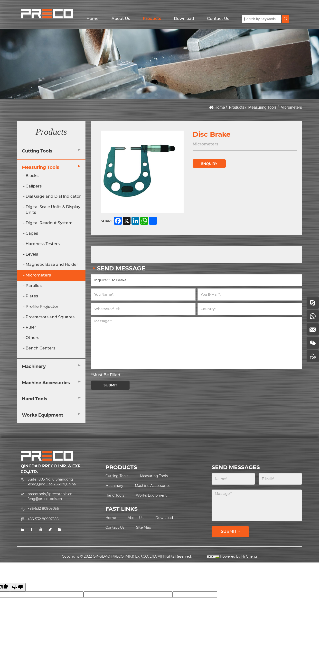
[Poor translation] (18, 587)
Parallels (34, 285)
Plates (32, 296)
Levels (32, 254)
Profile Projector (42, 306)
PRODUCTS (121, 467)
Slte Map (143, 527)
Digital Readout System (49, 223)
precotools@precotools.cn (50, 494)
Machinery (34, 366)
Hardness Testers (43, 243)
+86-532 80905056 (43, 508)
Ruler (31, 327)
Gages (32, 233)
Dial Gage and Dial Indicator (53, 196)
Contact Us (218, 18)
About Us (121, 18)
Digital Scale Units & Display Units (53, 210)
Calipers (34, 186)
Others (32, 337)
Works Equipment (42, 415)
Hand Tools (34, 398)
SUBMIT (110, 385)
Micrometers (291, 107)
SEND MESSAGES (236, 467)
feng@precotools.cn (45, 499)
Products (152, 18)
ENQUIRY (209, 163)
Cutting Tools (37, 151)
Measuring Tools (262, 107)
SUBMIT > (230, 531)
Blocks (32, 175)
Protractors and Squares (50, 317)
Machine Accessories (46, 382)
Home (92, 18)
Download (184, 18)
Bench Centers (40, 348)
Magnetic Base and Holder (52, 264)
